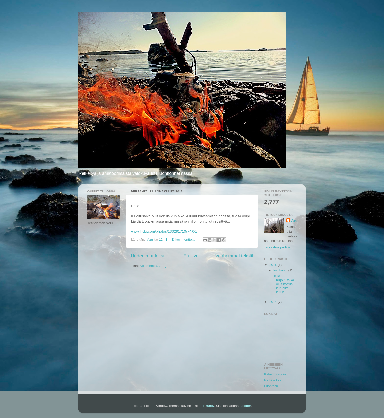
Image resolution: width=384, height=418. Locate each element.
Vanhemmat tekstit (234, 255)
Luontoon (271, 386)
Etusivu (191, 255)
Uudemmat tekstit (149, 255)
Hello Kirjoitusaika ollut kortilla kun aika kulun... (283, 284)
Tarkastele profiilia (277, 247)
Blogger (245, 405)
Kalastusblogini (275, 374)
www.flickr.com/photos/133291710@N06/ (164, 231)
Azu (294, 220)
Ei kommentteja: (183, 239)
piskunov (207, 405)
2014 (273, 302)
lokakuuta (280, 270)
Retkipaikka (272, 380)
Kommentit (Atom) (153, 266)
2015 (273, 265)
